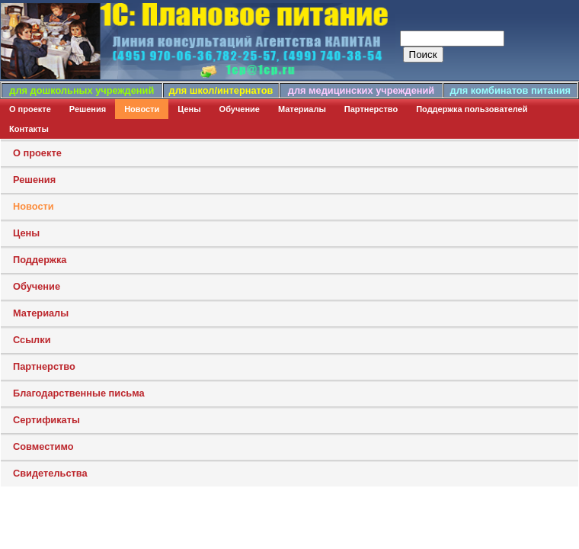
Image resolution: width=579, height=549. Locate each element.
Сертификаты (46, 419)
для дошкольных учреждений (81, 90)
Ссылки (32, 339)
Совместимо (43, 446)
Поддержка (39, 259)
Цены (189, 109)
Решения (87, 109)
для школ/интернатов (221, 90)
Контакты (29, 128)
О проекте (30, 109)
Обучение (239, 109)
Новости (141, 109)
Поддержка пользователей (471, 109)
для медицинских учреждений (361, 90)
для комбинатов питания (510, 90)
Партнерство (371, 109)
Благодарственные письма (79, 393)
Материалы (302, 109)
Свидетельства (50, 473)
